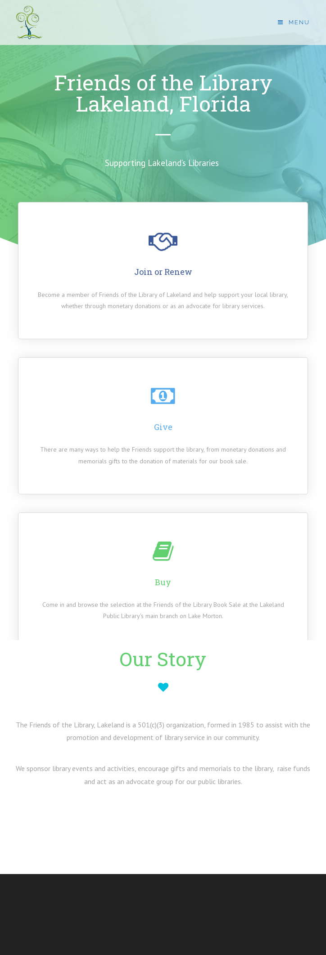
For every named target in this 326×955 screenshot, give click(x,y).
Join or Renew (163, 271)
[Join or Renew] (163, 240)
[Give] (163, 396)
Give (163, 426)
